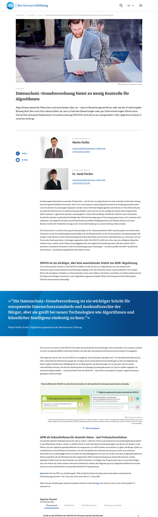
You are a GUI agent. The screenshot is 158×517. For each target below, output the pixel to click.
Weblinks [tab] (69, 505)
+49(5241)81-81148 (81, 183)
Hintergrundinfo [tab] (112, 505)
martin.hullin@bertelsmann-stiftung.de (88, 148)
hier (98, 483)
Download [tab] (51, 505)
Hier (42, 473)
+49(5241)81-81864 (81, 151)
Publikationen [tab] (89, 505)
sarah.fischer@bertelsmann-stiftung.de (88, 180)
